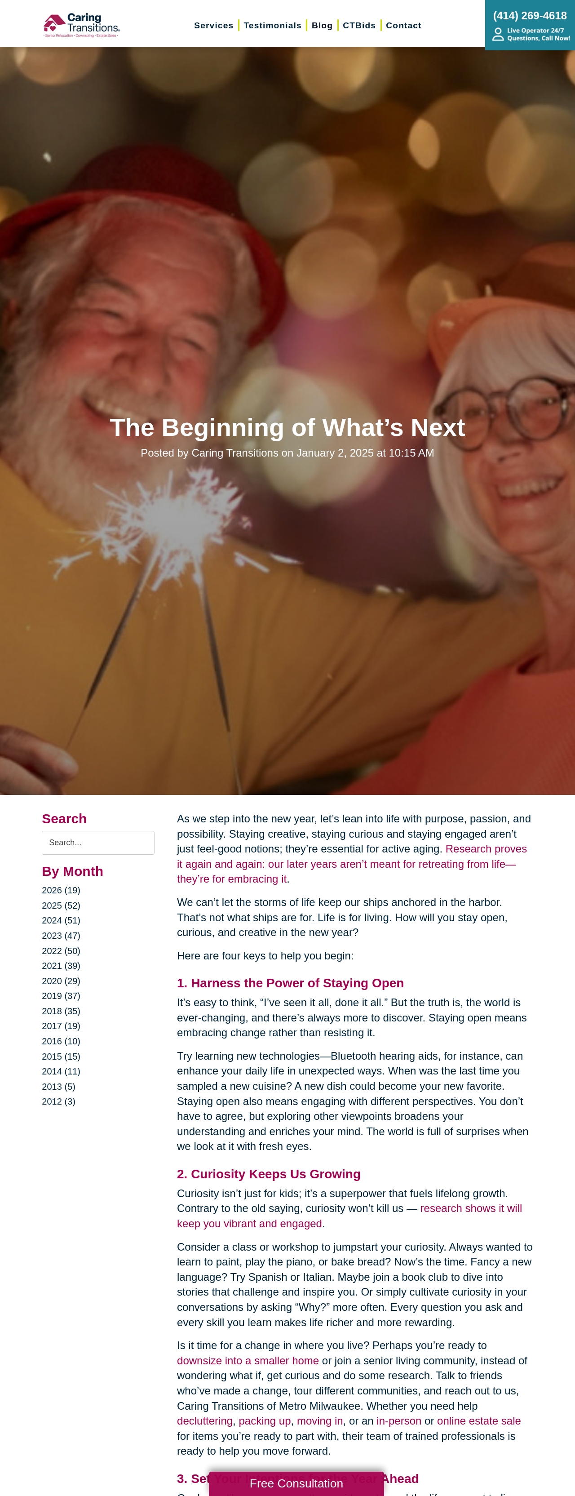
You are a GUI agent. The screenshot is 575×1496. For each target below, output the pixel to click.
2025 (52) (61, 905)
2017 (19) (61, 1026)
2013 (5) (58, 1087)
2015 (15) (61, 1056)
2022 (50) (61, 951)
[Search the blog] (98, 843)
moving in (320, 1421)
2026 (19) (61, 890)
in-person (398, 1421)
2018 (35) (61, 1011)
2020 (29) (61, 981)
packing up (265, 1421)
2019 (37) (61, 996)
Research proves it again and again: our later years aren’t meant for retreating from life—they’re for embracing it (352, 864)
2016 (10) (61, 1041)
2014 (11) (61, 1071)
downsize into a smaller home (248, 1360)
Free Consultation (296, 1483)
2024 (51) (61, 920)
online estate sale (479, 1421)
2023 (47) (61, 936)
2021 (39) (61, 966)
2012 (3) (58, 1101)
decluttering (205, 1421)
